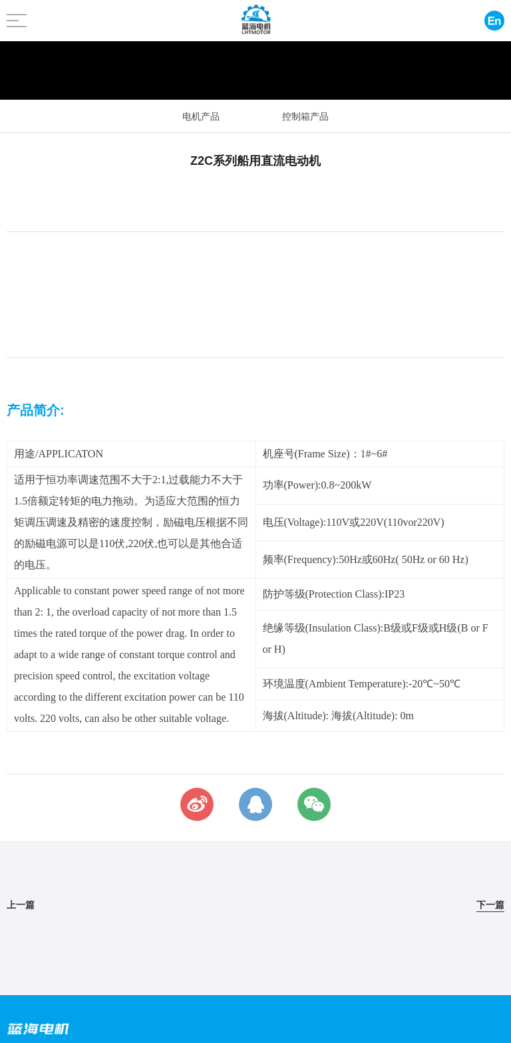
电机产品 (201, 116)
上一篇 (21, 904)
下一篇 (490, 904)
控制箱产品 (305, 116)
